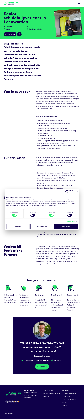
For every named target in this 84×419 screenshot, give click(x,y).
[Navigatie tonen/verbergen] (78, 3)
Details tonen (70, 221)
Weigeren (18, 226)
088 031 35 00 (48, 390)
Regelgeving (9, 413)
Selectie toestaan (42, 226)
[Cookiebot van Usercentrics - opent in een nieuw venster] (66, 191)
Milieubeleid (66, 396)
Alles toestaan (66, 226)
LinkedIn (46, 396)
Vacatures (65, 390)
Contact (64, 402)
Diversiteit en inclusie (69, 399)
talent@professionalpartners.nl (53, 393)
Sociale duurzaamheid (69, 393)
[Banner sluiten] (77, 191)
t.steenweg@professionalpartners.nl (37, 360)
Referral (64, 405)
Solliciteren (10, 34)
